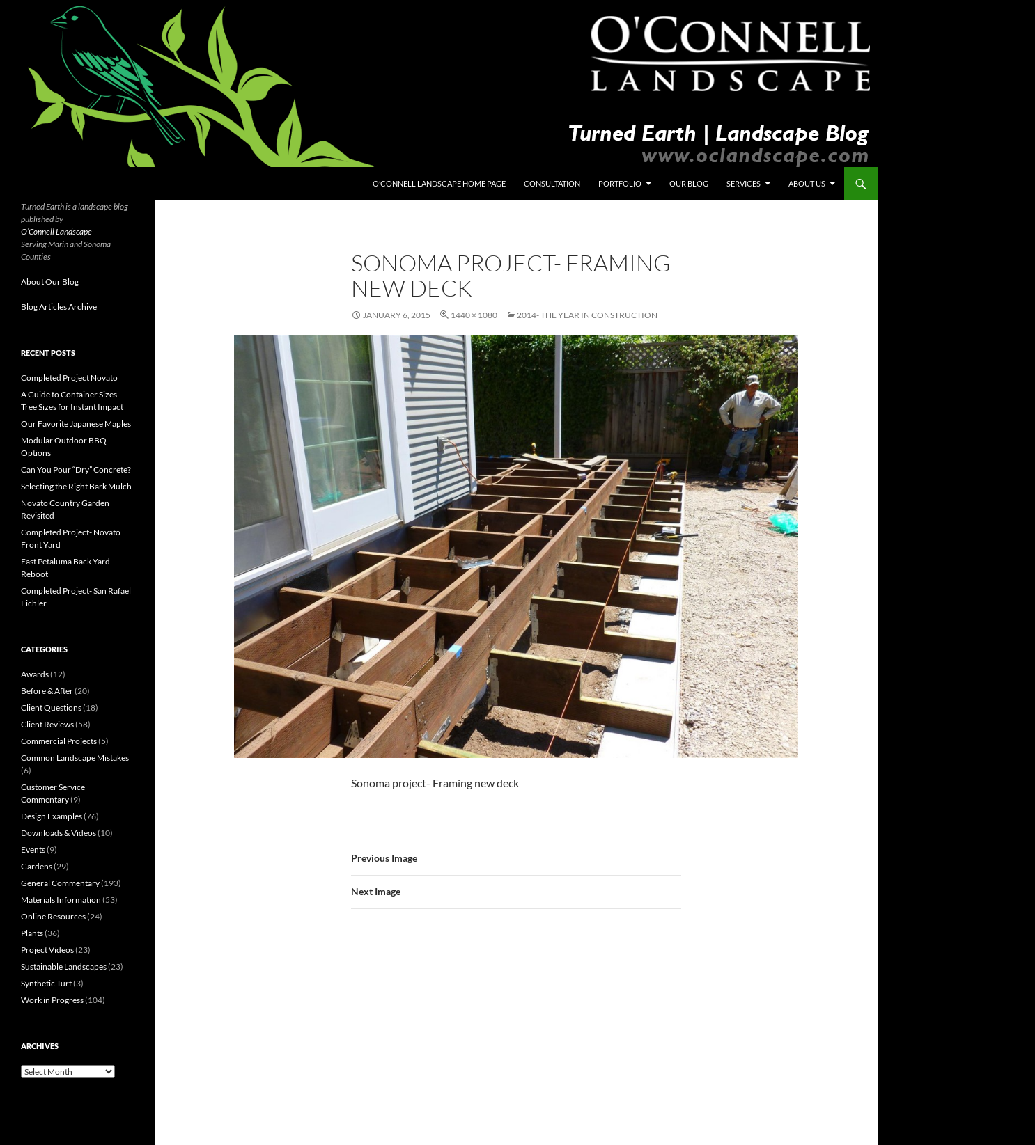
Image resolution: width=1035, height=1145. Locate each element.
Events (33, 849)
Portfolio (619, 183)
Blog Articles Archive (59, 306)
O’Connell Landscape (56, 231)
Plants (32, 933)
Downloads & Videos (58, 833)
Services (743, 183)
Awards (35, 674)
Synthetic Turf (46, 983)
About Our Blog (50, 281)
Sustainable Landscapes (64, 966)
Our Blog (688, 183)
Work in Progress (52, 1000)
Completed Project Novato (69, 377)
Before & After (47, 691)
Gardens (36, 866)
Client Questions (51, 707)
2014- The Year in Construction (587, 315)
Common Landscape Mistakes (75, 757)
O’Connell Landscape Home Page (439, 183)
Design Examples (51, 816)
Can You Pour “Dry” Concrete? (76, 469)
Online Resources (53, 916)
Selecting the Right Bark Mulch (76, 486)
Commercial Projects (59, 741)
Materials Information (61, 899)
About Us (806, 183)
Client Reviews (47, 724)
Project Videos (47, 950)
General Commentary (60, 883)
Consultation (552, 183)
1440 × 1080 (474, 315)
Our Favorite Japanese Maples (76, 423)
